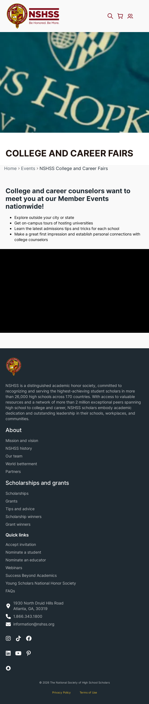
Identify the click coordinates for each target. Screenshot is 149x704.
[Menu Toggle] (140, 16)
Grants (11, 501)
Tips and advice (20, 508)
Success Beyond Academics (31, 575)
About (14, 430)
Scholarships (17, 493)
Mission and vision (22, 440)
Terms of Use (88, 692)
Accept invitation (21, 544)
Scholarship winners (23, 516)
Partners (13, 471)
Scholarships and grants (37, 483)
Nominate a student (23, 552)
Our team (14, 456)
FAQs (10, 590)
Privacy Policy (61, 692)
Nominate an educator (26, 560)
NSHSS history (19, 448)
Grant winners (18, 524)
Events (28, 168)
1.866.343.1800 (27, 616)
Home (10, 168)
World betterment (21, 463)
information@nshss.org (33, 624)
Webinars (14, 567)
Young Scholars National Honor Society (41, 583)
